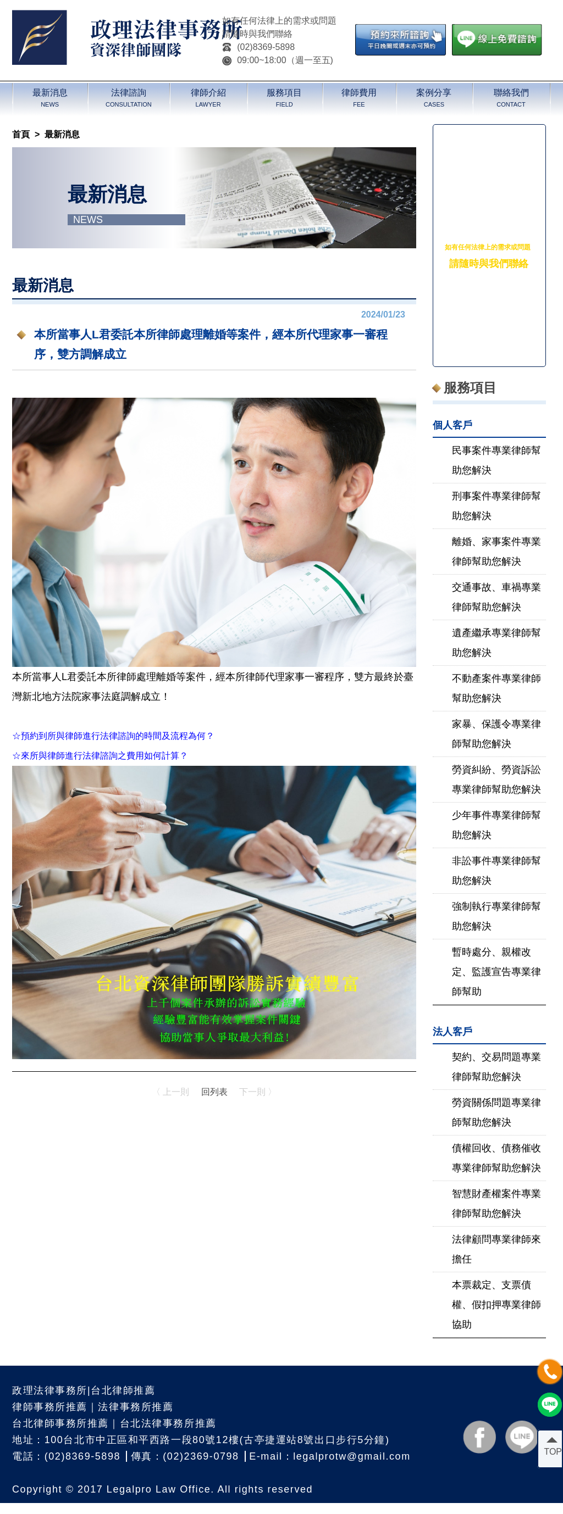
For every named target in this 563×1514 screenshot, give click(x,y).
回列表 (214, 1091)
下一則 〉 (258, 1091)
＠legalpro (491, 321)
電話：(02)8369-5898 (66, 1456)
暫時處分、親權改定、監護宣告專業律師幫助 (496, 972)
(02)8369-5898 (258, 47)
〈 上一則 (170, 1091)
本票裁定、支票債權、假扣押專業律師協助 (496, 1304)
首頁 (21, 134)
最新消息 (62, 134)
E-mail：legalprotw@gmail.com (329, 1456)
